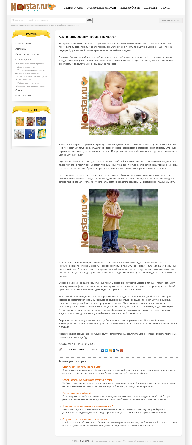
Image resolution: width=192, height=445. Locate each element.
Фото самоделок (23, 95)
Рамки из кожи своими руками (30, 25)
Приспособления (130, 7)
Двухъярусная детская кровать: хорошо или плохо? (87, 406)
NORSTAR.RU (86, 441)
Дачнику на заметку (26, 67)
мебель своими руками (51, 25)
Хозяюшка (150, 7)
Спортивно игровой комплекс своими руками (84, 419)
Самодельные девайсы (28, 73)
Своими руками (73, 7)
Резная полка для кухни (70, 25)
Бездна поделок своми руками (31, 86)
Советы (165, 7)
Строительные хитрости (101, 7)
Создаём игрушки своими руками (32, 76)
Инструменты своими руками (30, 64)
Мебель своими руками (28, 83)
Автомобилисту (24, 80)
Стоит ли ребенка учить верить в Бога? (81, 367)
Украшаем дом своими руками (31, 70)
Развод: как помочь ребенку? (76, 393)
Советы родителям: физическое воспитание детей (87, 380)
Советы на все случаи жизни (84, 349)
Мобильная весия (170, 20)
